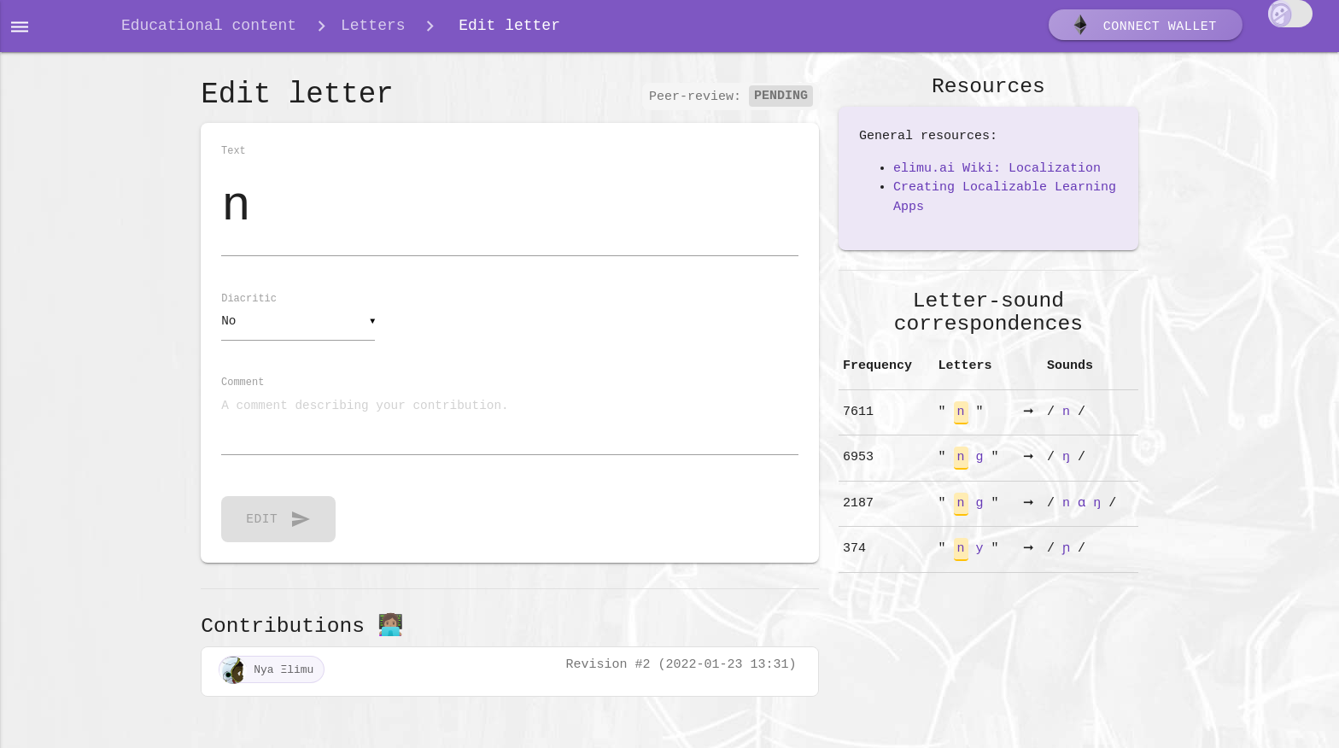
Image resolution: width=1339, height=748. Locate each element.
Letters (373, 27)
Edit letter (505, 27)
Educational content (208, 27)
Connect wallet (1143, 28)
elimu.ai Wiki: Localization (997, 171)
